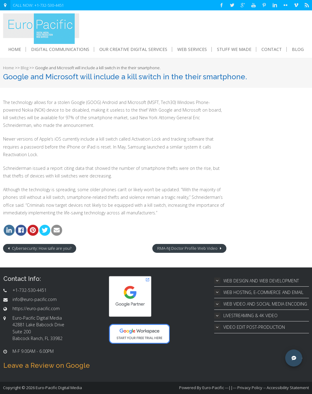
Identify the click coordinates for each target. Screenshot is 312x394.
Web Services (192, 49)
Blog (298, 49)
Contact (271, 49)
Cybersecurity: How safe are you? (41, 248)
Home (14, 49)
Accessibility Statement (288, 387)
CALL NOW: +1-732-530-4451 (38, 5)
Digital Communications (60, 49)
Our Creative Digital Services (133, 49)
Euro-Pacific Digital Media (59, 387)
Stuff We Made (234, 49)
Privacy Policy (249, 387)
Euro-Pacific (213, 387)
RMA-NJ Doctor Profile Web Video (187, 248)
